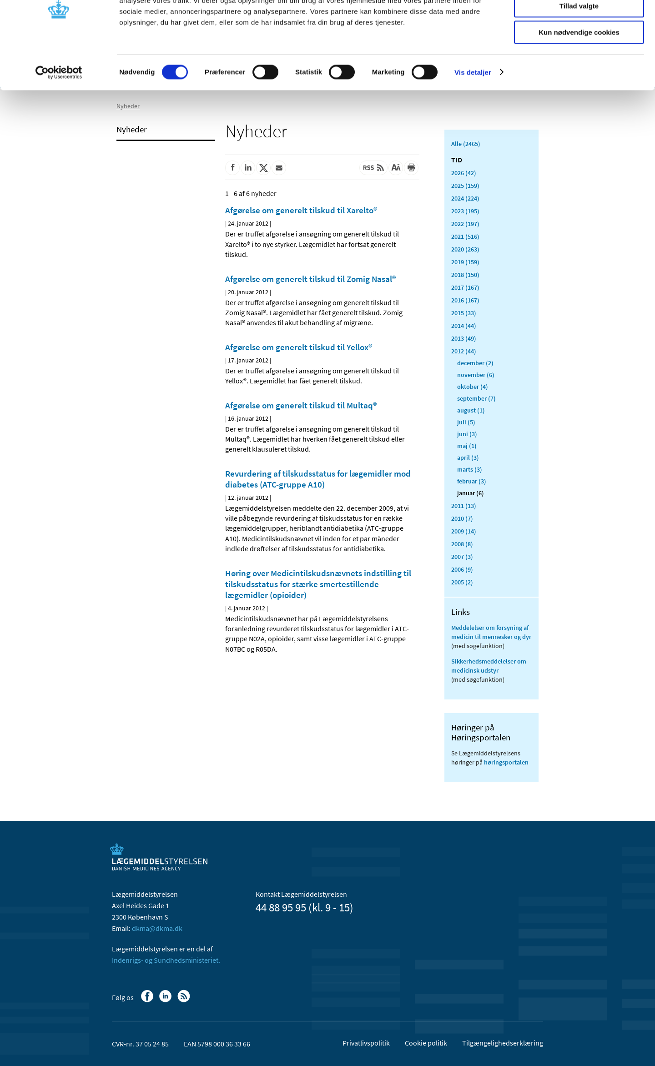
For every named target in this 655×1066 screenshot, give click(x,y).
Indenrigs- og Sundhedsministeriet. (166, 960)
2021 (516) (465, 236)
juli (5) (466, 422)
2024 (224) (465, 198)
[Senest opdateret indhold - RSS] (373, 168)
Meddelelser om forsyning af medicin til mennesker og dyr (491, 632)
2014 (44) (463, 326)
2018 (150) (465, 275)
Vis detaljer (472, 116)
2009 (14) (463, 531)
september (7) (476, 398)
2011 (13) (463, 506)
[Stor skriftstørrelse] (395, 168)
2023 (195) (465, 211)
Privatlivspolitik (366, 1042)
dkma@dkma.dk (157, 928)
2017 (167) (465, 287)
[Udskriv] (411, 168)
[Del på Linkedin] (248, 168)
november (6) (475, 375)
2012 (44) (463, 351)
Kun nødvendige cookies (579, 76)
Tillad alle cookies (579, 22)
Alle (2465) (465, 144)
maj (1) (467, 446)
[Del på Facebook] (232, 168)
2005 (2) (462, 582)
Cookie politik (426, 1042)
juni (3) (467, 434)
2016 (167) (465, 300)
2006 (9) (462, 569)
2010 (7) (462, 518)
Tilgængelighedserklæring (502, 1042)
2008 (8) (462, 544)
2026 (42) (463, 173)
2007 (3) (462, 557)
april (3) (468, 457)
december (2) (475, 363)
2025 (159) (465, 185)
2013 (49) (463, 338)
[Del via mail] (279, 168)
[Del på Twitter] (263, 168)
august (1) (471, 410)
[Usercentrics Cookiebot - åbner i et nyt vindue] (59, 116)
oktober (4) (472, 386)
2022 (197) (465, 224)
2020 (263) (465, 249)
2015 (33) (463, 313)
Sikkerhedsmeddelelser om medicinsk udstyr (488, 665)
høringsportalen (506, 762)
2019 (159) (465, 262)
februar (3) (471, 481)
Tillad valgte (579, 49)
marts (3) (469, 469)
